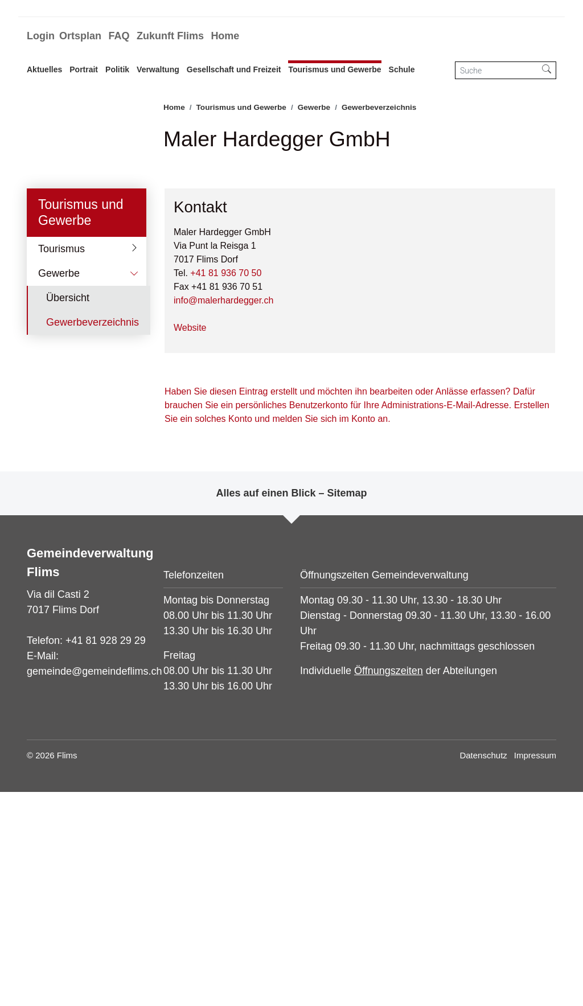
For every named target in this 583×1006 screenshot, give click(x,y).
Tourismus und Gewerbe (334, 69)
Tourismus (61, 463)
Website (190, 542)
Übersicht (67, 512)
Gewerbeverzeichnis (92, 540)
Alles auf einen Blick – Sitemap (291, 707)
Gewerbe (59, 487)
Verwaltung (158, 69)
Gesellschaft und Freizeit (234, 69)
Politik (117, 69)
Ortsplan (80, 36)
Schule (402, 69)
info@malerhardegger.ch (223, 514)
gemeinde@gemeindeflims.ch (94, 885)
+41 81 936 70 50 (225, 487)
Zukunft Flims (170, 36)
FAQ (118, 36)
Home (225, 36)
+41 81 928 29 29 (105, 854)
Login (41, 36)
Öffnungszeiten (388, 884)
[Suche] (496, 70)
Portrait (83, 69)
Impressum (535, 969)
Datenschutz (483, 969)
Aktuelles (44, 69)
